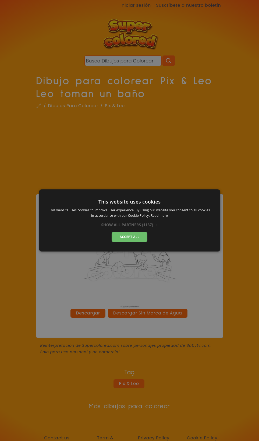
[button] (129, 224)
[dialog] (129, 220)
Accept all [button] (130, 236)
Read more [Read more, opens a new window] (159, 216)
